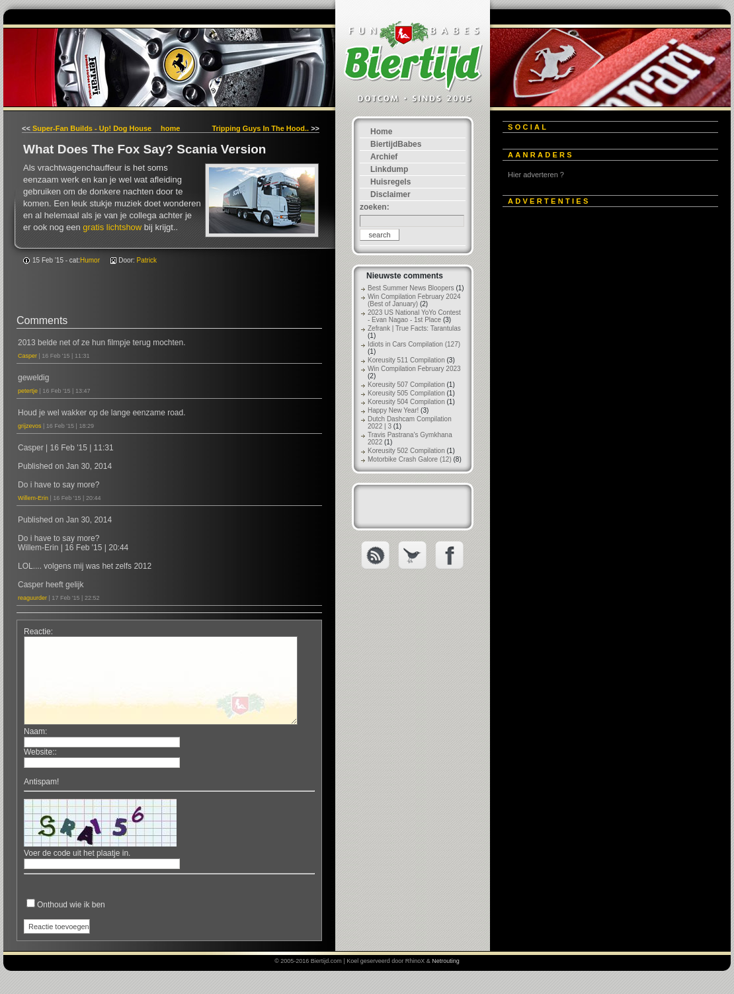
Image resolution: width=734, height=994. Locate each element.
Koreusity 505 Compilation (406, 393)
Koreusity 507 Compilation (406, 384)
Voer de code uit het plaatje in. (77, 853)
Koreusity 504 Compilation (406, 401)
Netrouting (446, 961)
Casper (27, 355)
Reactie (37, 631)
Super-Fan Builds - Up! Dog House (91, 128)
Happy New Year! (393, 410)
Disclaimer (390, 194)
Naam (34, 731)
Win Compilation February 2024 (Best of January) (414, 300)
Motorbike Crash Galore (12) (410, 459)
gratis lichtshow (112, 227)
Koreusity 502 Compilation (406, 450)
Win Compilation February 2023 (414, 368)
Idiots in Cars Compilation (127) (414, 344)
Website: (39, 752)
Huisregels (390, 181)
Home (381, 131)
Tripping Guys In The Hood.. (260, 128)
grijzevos (30, 426)
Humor (90, 260)
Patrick (147, 260)
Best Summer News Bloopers (411, 288)
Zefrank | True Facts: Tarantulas (414, 328)
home (170, 128)
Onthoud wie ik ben (71, 904)
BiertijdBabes (395, 144)
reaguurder (32, 598)
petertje (28, 391)
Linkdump (389, 169)
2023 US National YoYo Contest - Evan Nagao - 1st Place (414, 316)
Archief (383, 156)
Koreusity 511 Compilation (406, 360)
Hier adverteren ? (536, 175)
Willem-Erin (33, 498)
